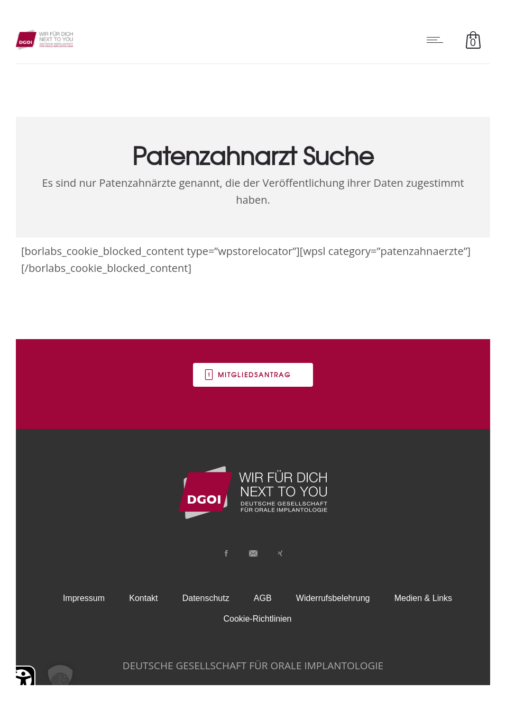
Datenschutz (205, 598)
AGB (263, 598)
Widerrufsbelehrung (333, 598)
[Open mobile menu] (437, 39)
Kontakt (143, 598)
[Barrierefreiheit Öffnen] (21, 680)
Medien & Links (423, 598)
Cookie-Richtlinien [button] (258, 618)
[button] (60, 677)
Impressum (84, 598)
